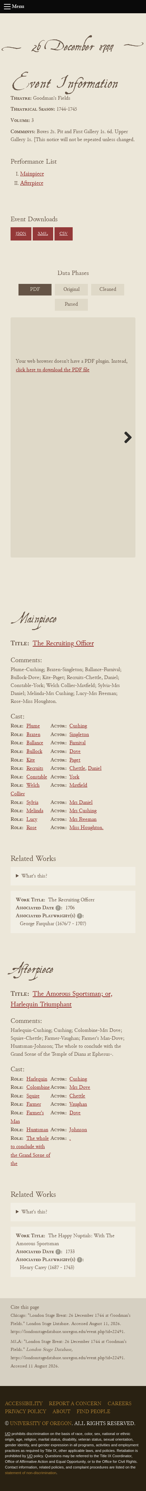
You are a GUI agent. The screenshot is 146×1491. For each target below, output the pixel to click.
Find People (93, 1411)
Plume (33, 726)
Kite (30, 760)
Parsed (71, 304)
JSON (21, 234)
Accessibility (24, 1404)
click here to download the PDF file (53, 370)
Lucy (31, 819)
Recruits (34, 768)
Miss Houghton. (86, 827)
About (61, 1411)
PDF (35, 289)
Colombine (38, 1087)
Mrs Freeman (82, 819)
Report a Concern (75, 1404)
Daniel (94, 768)
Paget (74, 760)
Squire (33, 1096)
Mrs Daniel (80, 802)
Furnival (77, 743)
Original (71, 289)
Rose (31, 827)
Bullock (34, 751)
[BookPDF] (73, 437)
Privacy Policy (25, 1411)
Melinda (34, 811)
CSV (63, 234)
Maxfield (78, 785)
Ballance (34, 743)
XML (43, 234)
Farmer (33, 1104)
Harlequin (36, 1079)
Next (125, 437)
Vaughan (78, 1104)
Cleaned (107, 289)
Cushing (78, 726)
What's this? (34, 876)
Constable (36, 777)
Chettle (77, 768)
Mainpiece (32, 174)
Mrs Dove (79, 1087)
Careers (119, 1404)
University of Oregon (41, 1423)
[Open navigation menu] (7, 6)
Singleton (79, 734)
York (74, 777)
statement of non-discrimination (30, 1473)
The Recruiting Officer (63, 643)
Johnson (78, 1130)
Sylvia (32, 802)
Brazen (33, 734)
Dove (75, 751)
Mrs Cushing (82, 811)
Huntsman (37, 1130)
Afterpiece (31, 183)
